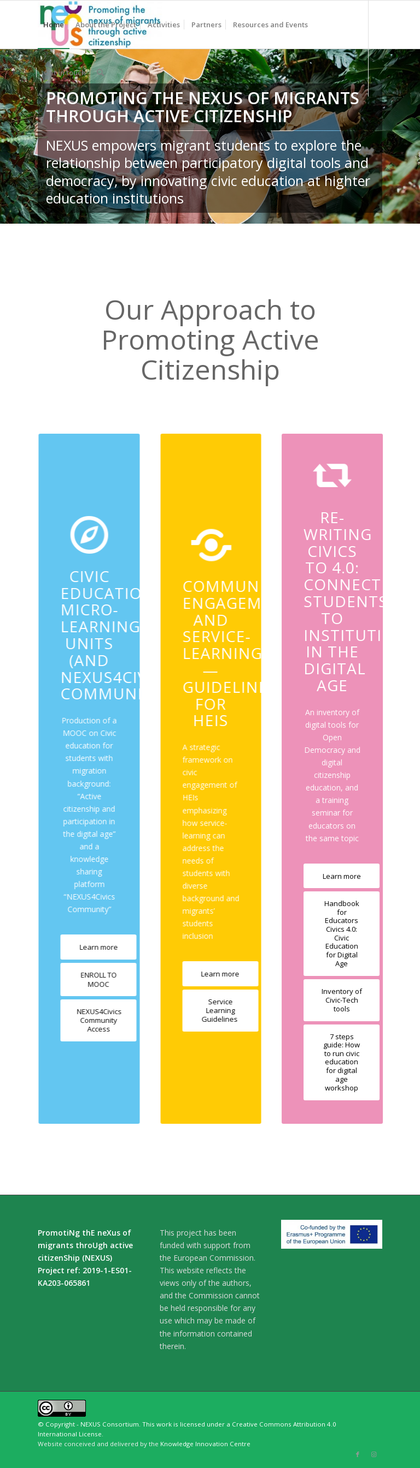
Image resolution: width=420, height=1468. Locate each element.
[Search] (100, 73)
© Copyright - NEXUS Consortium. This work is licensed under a (135, 1424)
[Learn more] (93, 947)
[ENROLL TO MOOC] (93, 979)
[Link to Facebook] (41, 120)
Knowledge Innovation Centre (205, 1444)
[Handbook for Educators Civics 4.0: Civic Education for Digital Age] (339, 933)
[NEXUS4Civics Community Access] (93, 1020)
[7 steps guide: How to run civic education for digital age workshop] (339, 1062)
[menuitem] (53, 25)
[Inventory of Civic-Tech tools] (339, 1000)
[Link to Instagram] (57, 120)
